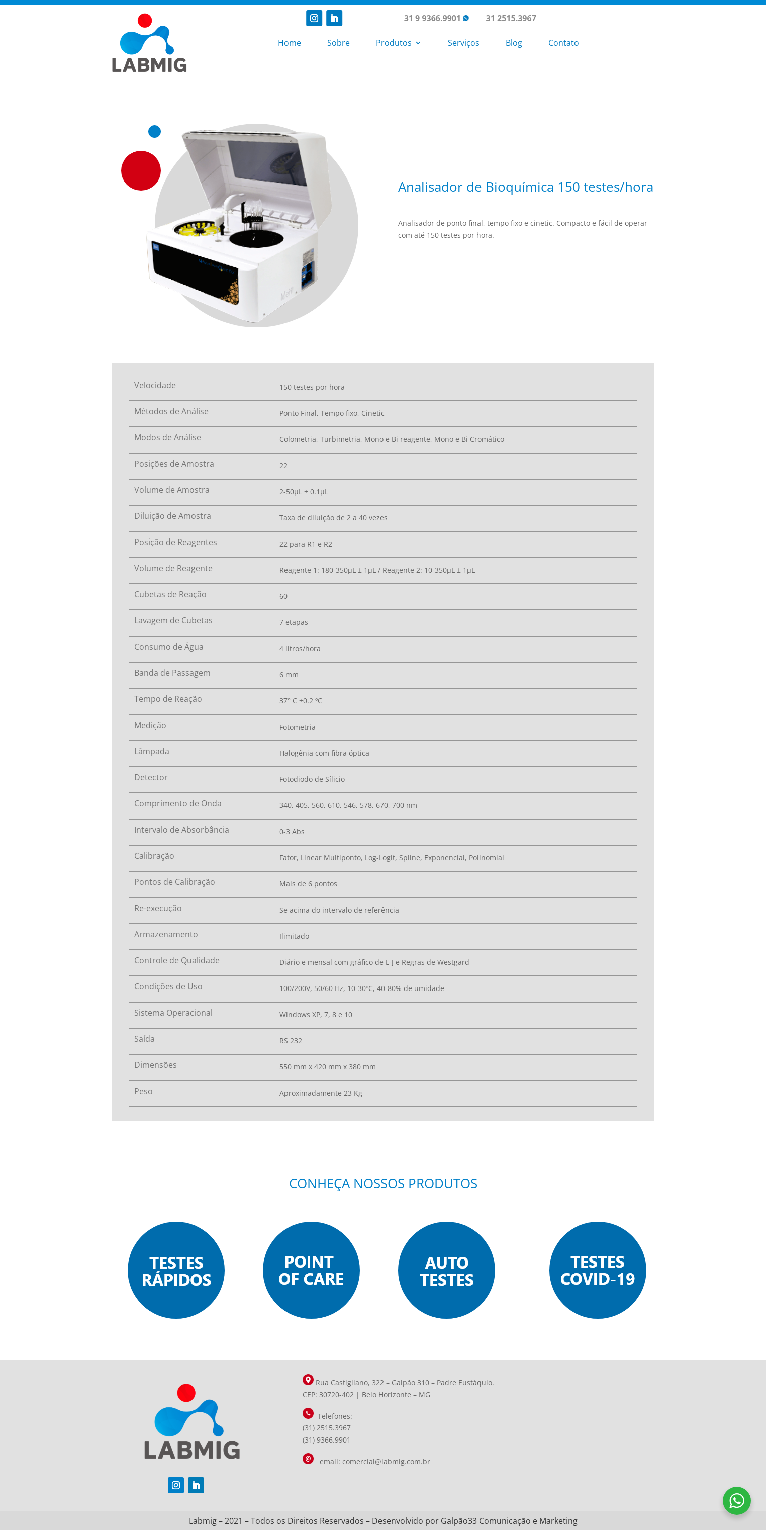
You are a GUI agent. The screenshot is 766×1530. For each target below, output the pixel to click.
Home (289, 42)
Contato (563, 42)
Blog (514, 42)
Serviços (464, 42)
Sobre (338, 42)
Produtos (394, 42)
